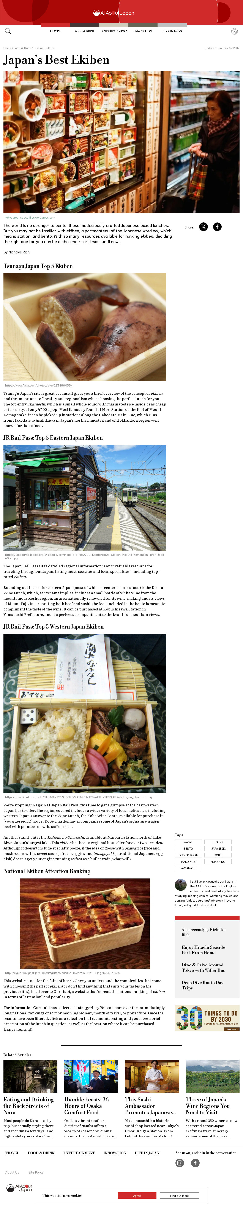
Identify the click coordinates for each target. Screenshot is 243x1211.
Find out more (179, 1195)
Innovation (143, 31)
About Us (12, 1172)
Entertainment (114, 31)
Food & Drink (84, 31)
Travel (55, 31)
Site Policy (36, 1172)
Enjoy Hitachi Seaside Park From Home (203, 950)
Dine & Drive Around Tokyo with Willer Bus (203, 968)
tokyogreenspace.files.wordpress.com (30, 217)
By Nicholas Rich (16, 251)
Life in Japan (172, 31)
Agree (137, 1195)
